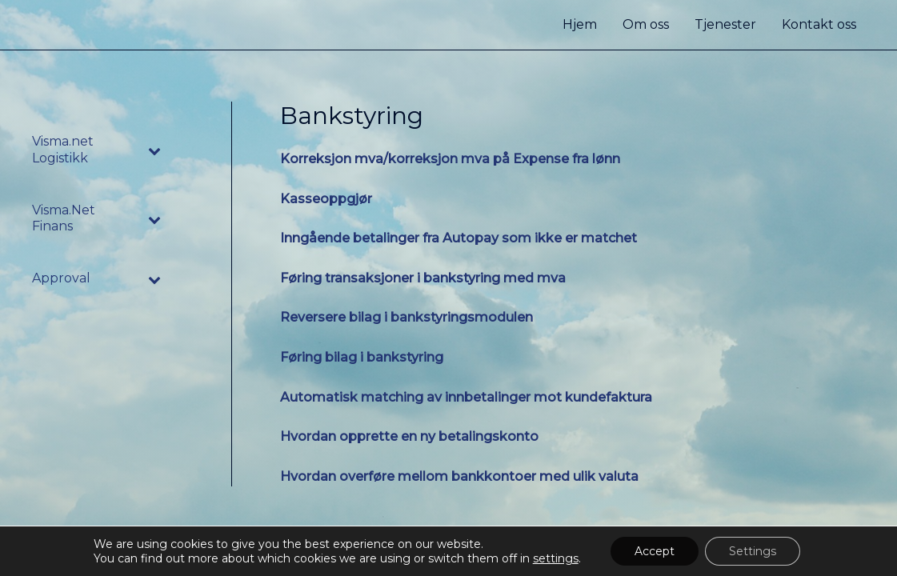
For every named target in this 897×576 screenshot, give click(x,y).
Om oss (646, 24)
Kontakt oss (819, 24)
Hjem (580, 24)
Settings (752, 551)
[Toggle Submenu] (155, 150)
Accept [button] (655, 551)
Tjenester (725, 24)
